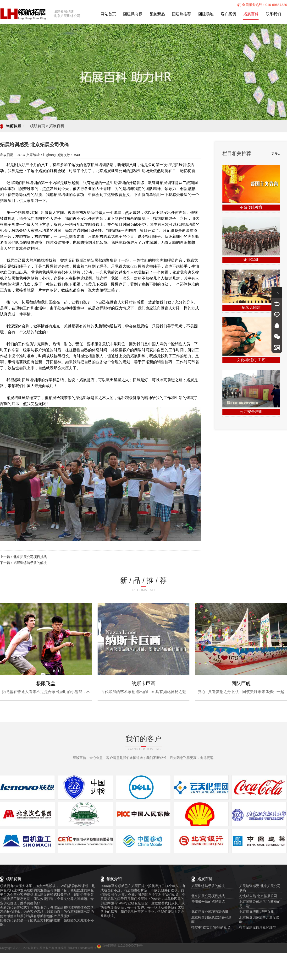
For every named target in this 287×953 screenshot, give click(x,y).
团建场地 (206, 14)
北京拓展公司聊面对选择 (209, 912)
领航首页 (37, 126)
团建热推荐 (181, 14)
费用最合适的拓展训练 (208, 902)
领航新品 (157, 14)
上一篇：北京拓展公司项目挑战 (23, 557)
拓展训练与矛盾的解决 (208, 886)
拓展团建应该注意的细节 (257, 928)
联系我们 (273, 14)
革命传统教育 (251, 208)
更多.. (275, 154)
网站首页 (108, 14)
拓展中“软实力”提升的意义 (210, 928)
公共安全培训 (251, 412)
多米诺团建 (251, 308)
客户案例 (228, 14)
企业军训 (251, 260)
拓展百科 (251, 14)
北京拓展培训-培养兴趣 (256, 912)
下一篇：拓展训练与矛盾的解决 (23, 563)
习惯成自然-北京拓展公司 (258, 896)
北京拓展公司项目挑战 (208, 896)
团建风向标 (132, 14)
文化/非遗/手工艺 (251, 360)
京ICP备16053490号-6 (81, 948)
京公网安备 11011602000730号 (122, 945)
